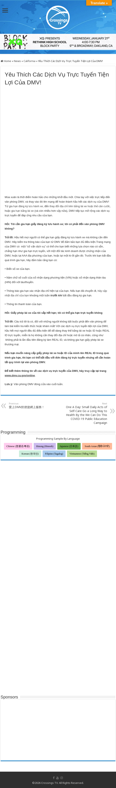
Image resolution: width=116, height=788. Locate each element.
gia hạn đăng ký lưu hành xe (26, 206)
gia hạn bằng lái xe (22, 210)
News (17, 61)
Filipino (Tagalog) (54, 453)
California (29, 61)
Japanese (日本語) (69, 446)
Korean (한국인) (30, 453)
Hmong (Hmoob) (44, 446)
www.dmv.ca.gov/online (20, 375)
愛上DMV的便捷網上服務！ (30, 405)
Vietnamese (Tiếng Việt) (81, 453)
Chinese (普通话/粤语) (18, 446)
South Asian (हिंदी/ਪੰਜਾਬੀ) (97, 446)
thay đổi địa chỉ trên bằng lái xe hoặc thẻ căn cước (80, 206)
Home (6, 61)
